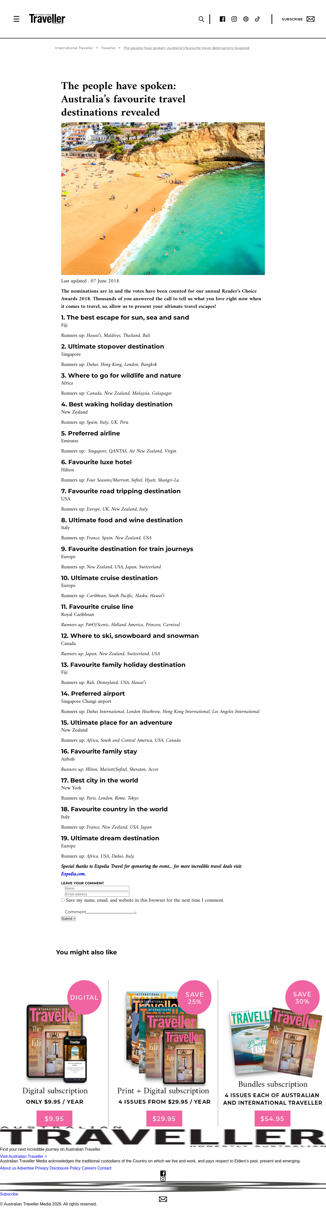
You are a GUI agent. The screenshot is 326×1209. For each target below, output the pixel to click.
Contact (104, 1168)
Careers (89, 1168)
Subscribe (298, 19)
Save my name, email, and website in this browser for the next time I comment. (145, 900)
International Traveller (74, 48)
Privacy (41, 1168)
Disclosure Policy (65, 1168)
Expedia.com (73, 874)
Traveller (108, 48)
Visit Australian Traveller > (23, 1156)
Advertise (25, 1168)
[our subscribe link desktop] (163, 1053)
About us (8, 1168)
